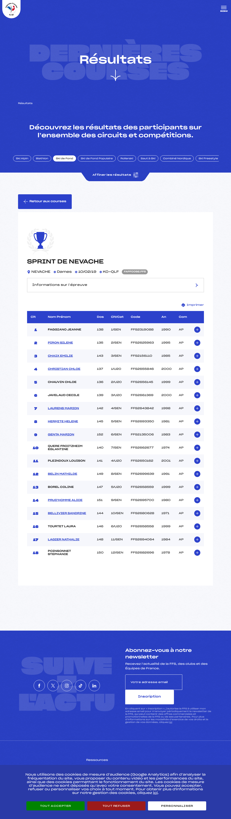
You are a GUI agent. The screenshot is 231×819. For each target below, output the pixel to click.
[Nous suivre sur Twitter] (46, 688)
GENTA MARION (61, 444)
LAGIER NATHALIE (63, 549)
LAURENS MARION (63, 418)
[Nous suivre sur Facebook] (26, 688)
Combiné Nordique (183, 166)
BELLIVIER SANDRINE (67, 523)
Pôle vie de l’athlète (171, 761)
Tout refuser (116, 806)
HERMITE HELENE (63, 431)
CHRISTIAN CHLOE (64, 378)
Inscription (197, 691)
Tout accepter (55, 806)
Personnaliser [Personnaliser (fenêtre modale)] (177, 806)
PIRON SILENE (60, 352)
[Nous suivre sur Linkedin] (108, 688)
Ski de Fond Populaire (103, 166)
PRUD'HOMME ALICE (65, 509)
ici (170, 717)
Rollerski (133, 166)
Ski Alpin (28, 166)
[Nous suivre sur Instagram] (67, 688)
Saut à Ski (154, 166)
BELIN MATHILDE (62, 483)
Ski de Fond (71, 166)
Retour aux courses (45, 210)
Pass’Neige (103, 761)
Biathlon (48, 166)
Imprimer (193, 314)
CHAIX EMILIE (60, 365)
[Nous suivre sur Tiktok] (87, 688)
